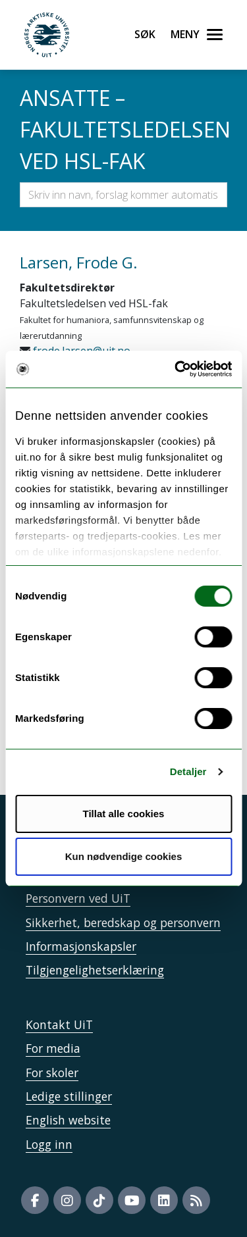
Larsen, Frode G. (79, 262)
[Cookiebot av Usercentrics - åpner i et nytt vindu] (176, 369)
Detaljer (188, 771)
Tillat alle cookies (124, 813)
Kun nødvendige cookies (123, 856)
